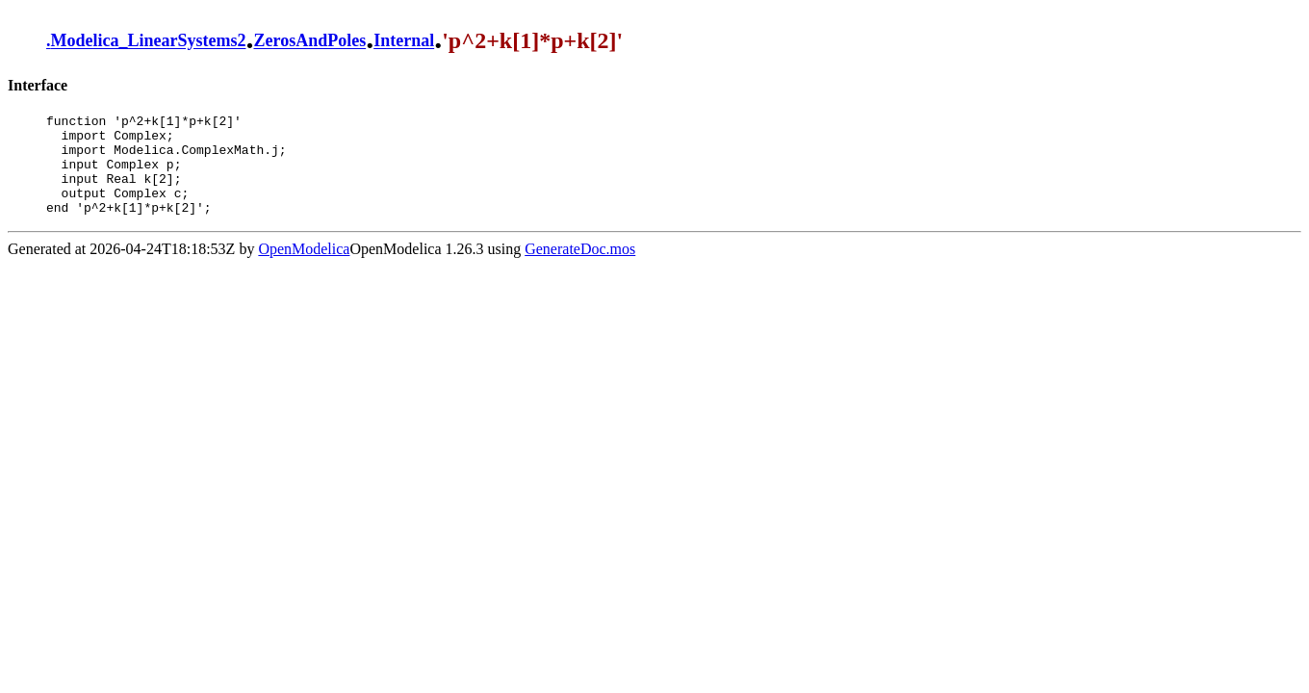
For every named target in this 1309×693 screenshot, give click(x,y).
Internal (403, 41)
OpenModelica (303, 269)
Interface (37, 85)
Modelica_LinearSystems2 (148, 41)
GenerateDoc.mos (580, 269)
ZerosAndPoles (309, 41)
